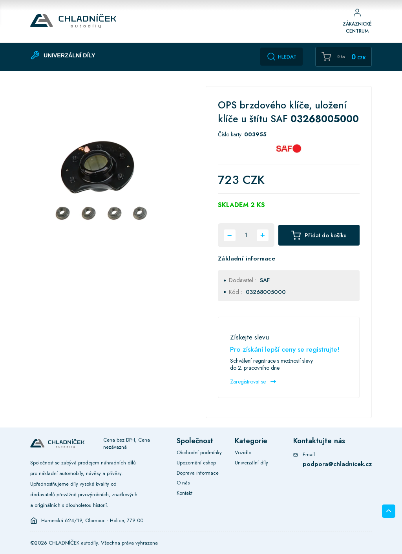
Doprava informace (198, 473)
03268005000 (266, 292)
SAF (265, 280)
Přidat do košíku (319, 235)
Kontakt (184, 493)
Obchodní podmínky (199, 452)
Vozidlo (243, 452)
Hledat (281, 56)
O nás (183, 482)
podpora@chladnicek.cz (337, 463)
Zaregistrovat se (253, 381)
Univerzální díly (251, 462)
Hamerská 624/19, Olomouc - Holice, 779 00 (92, 520)
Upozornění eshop (196, 462)
